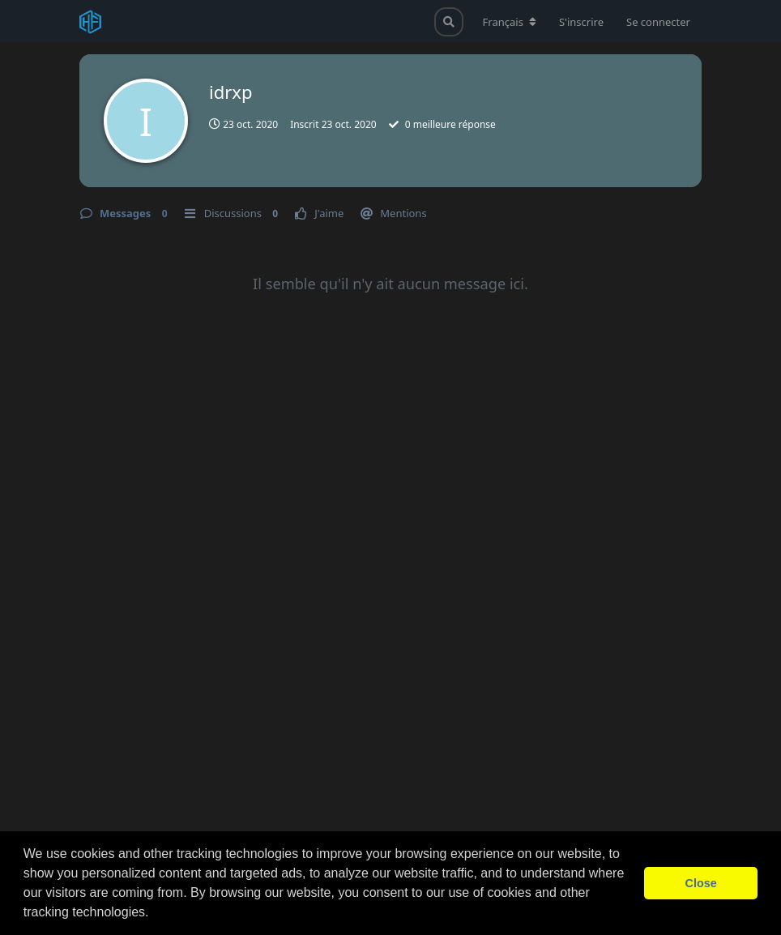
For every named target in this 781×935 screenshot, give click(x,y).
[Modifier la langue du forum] (510, 21)
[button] (154, 914)
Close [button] (701, 883)
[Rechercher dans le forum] (448, 21)
